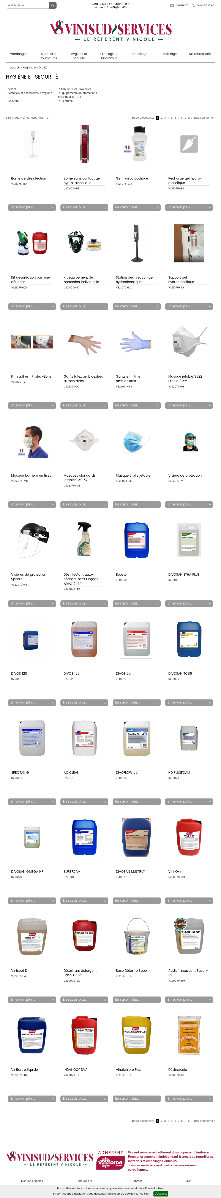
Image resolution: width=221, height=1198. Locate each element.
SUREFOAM (72, 871)
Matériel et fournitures (49, 56)
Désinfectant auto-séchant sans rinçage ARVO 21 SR (81, 579)
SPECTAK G (20, 772)
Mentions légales (32, 1181)
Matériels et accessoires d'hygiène (30, 93)
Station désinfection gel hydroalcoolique (134, 280)
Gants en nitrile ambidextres (128, 379)
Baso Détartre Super (132, 970)
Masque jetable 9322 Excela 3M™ (185, 379)
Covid (12, 89)
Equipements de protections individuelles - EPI (77, 95)
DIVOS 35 (123, 673)
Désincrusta (177, 1069)
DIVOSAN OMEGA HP (27, 871)
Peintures (67, 101)
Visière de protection (185, 475)
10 (189, 118)
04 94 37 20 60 (205, 5)
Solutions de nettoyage (76, 89)
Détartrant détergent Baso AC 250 (80, 973)
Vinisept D (19, 970)
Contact (182, 5)
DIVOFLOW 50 (127, 772)
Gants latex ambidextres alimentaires (83, 379)
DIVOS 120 (19, 673)
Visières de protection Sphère (28, 577)
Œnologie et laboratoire (109, 56)
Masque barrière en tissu (31, 475)
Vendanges (18, 53)
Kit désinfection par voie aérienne (30, 280)
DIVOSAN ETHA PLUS (184, 574)
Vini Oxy (174, 871)
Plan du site (84, 1181)
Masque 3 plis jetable (133, 475)
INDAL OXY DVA (75, 1069)
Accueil (14, 68)
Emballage (139, 53)
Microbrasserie (200, 53)
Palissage (170, 53)
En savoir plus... (23, 207)
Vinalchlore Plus (128, 1069)
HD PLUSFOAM (179, 772)
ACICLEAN (71, 772)
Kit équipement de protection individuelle (81, 280)
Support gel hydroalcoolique (181, 280)
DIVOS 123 (71, 673)
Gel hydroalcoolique (132, 178)
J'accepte (161, 1194)
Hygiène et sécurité (79, 56)
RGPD (189, 1181)
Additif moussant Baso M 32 (188, 973)
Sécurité (13, 101)
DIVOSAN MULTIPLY (130, 871)
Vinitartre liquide (24, 1069)
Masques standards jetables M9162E (80, 478)
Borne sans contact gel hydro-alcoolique (82, 181)
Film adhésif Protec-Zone (31, 376)
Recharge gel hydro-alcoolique (185, 181)
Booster (122, 574)
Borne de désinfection (28, 178)
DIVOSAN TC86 (180, 673)
